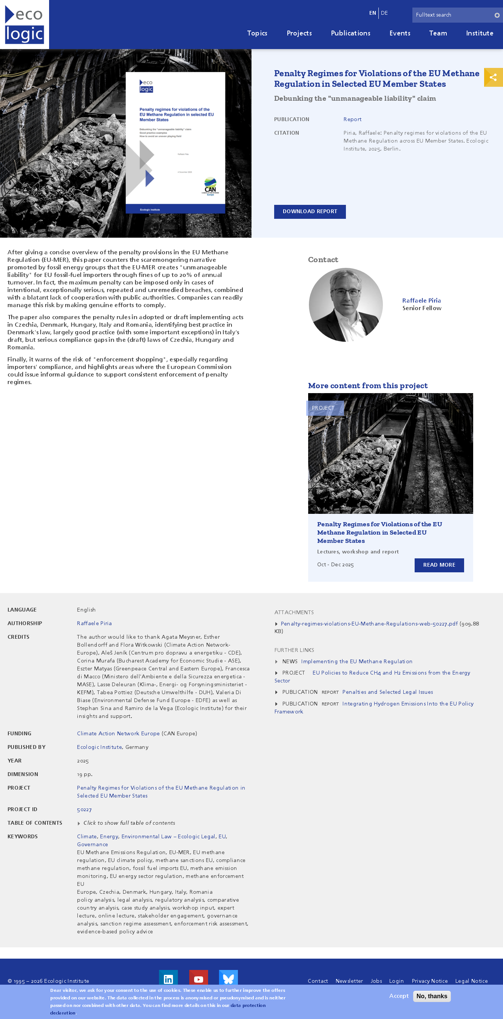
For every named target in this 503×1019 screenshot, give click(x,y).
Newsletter (349, 981)
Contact (318, 981)
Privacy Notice (430, 981)
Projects (299, 33)
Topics (257, 33)
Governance (92, 844)
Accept (399, 997)
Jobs (376, 981)
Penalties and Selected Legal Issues (388, 692)
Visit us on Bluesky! (228, 979)
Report (352, 119)
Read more (439, 565)
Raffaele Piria (94, 623)
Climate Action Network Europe (118, 733)
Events (399, 33)
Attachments (294, 612)
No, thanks (432, 997)
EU (222, 836)
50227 (84, 809)
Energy (109, 836)
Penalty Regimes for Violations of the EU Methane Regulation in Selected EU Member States (379, 532)
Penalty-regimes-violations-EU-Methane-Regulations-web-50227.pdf (369, 624)
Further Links (295, 650)
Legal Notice (471, 981)
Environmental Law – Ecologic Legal (169, 836)
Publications (350, 33)
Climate (87, 836)
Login (396, 981)
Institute (480, 33)
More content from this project (368, 385)
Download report (310, 211)
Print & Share (493, 77)
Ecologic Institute (99, 747)
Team (438, 33)
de (384, 13)
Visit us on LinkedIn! (168, 979)
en (372, 13)
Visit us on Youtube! (198, 979)
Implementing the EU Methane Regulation (357, 661)
